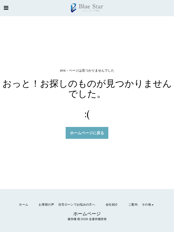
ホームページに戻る (87, 132)
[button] (6, 7)
